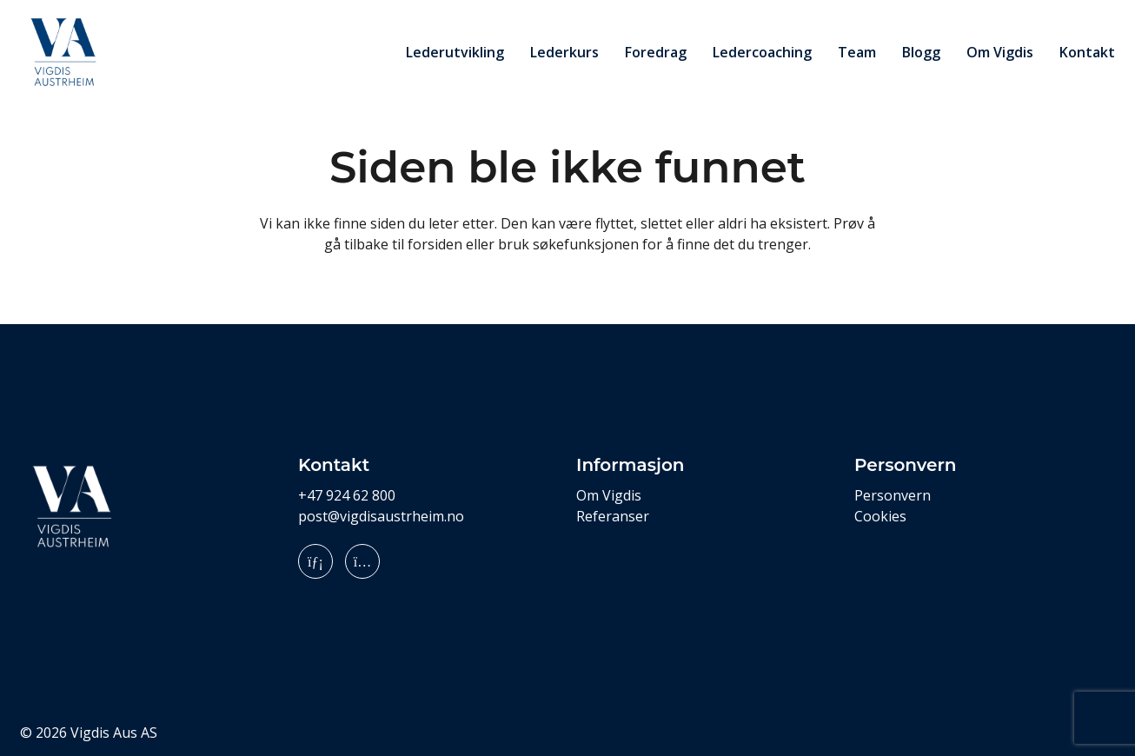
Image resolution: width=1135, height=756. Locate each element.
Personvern (892, 495)
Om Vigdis (999, 52)
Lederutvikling (455, 52)
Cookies (880, 516)
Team (857, 52)
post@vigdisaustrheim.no (381, 516)
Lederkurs (564, 52)
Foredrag (656, 52)
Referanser (612, 516)
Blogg (921, 52)
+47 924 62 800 (346, 495)
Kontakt (1087, 52)
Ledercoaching (762, 52)
